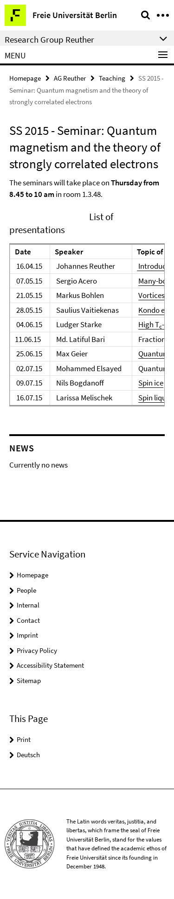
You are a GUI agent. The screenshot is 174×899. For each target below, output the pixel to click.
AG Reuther (70, 78)
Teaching (112, 78)
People (26, 590)
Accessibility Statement (50, 665)
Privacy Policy (37, 650)
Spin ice (150, 383)
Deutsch (28, 754)
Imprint (27, 635)
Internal (28, 605)
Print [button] (24, 739)
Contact (28, 620)
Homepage (25, 78)
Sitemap (29, 680)
